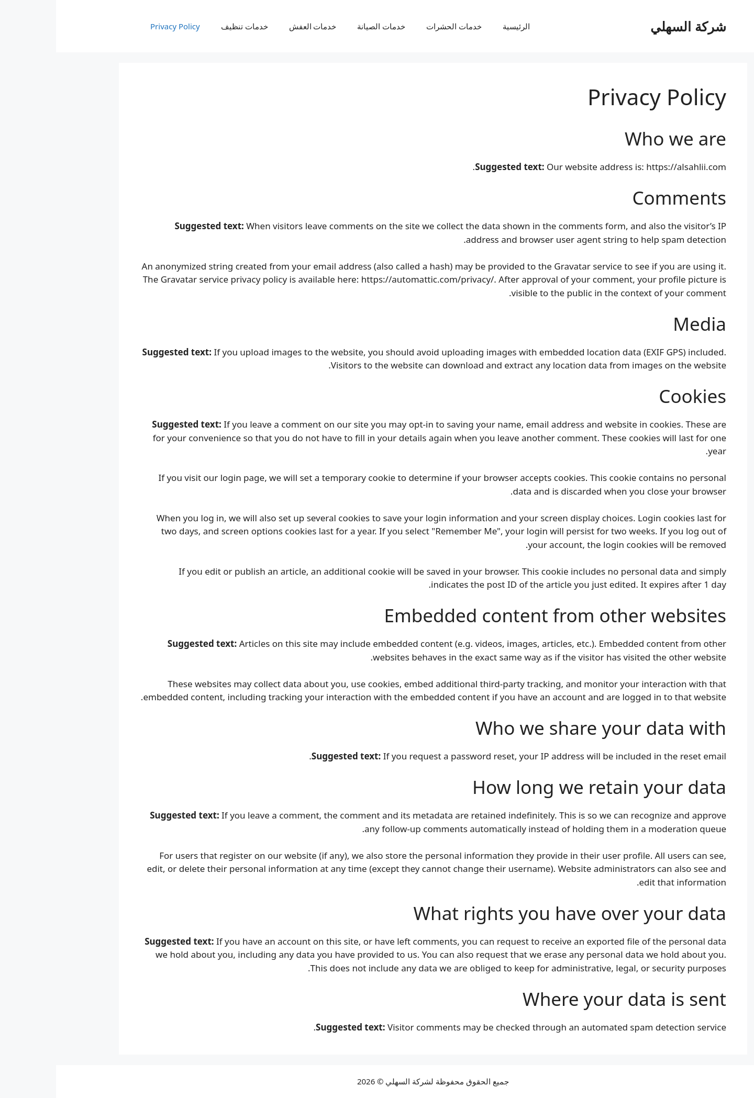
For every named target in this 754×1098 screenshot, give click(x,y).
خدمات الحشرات (398, 26)
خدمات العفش (257, 26)
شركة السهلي (632, 26)
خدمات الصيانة (325, 26)
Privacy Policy (119, 26)
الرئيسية (460, 26)
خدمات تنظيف (188, 26)
